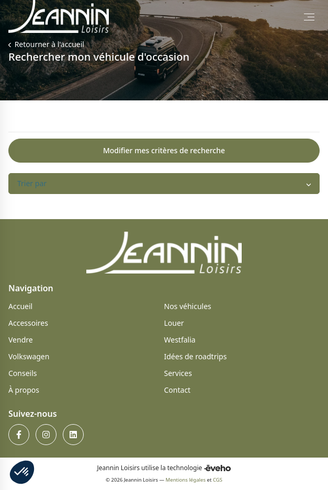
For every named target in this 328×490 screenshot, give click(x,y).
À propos (23, 390)
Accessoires (28, 323)
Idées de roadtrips (195, 356)
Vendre (20, 340)
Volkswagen (28, 356)
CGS (217, 479)
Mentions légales (186, 479)
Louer (174, 323)
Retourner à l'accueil (48, 44)
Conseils (22, 373)
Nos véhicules (187, 306)
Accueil (20, 306)
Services (178, 373)
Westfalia (180, 340)
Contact (177, 390)
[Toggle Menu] (309, 16)
